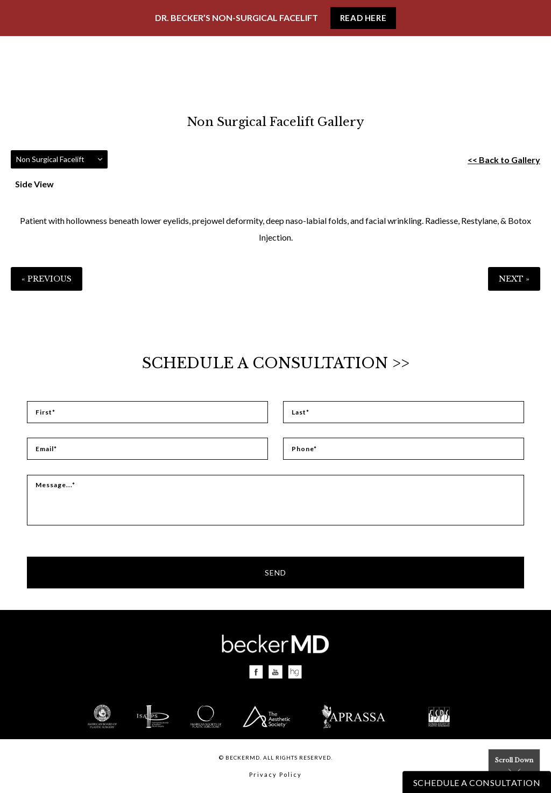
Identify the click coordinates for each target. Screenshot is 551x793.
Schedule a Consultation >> (275, 363)
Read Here (363, 18)
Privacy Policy (275, 774)
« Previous (47, 279)
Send (275, 572)
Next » (514, 279)
